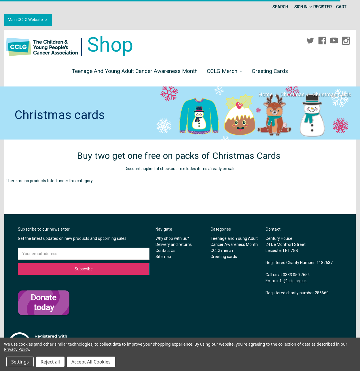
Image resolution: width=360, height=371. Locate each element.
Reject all (50, 362)
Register (322, 7)
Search (280, 7)
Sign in (300, 7)
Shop (69, 45)
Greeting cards (270, 71)
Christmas (293, 94)
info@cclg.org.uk (291, 280)
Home (266, 94)
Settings (20, 362)
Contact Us (165, 250)
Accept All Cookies (91, 362)
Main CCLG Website (28, 19)
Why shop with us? (172, 238)
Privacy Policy (16, 349)
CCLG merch (224, 71)
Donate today (43, 302)
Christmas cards (331, 94)
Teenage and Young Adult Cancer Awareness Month (135, 71)
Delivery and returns (174, 244)
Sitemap (163, 256)
